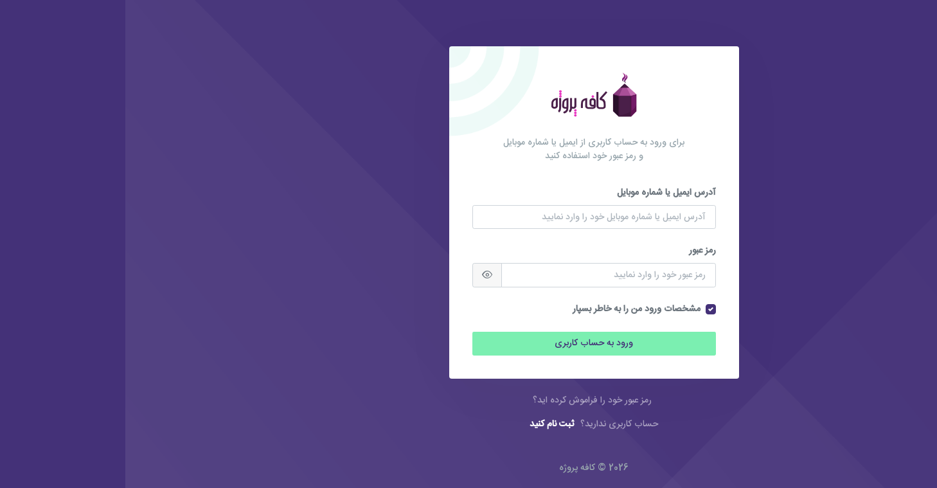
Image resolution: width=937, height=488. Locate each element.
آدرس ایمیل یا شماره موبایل (541, 193)
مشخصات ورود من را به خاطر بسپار (511, 309)
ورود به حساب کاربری (468, 343)
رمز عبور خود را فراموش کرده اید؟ (466, 400)
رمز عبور (577, 251)
